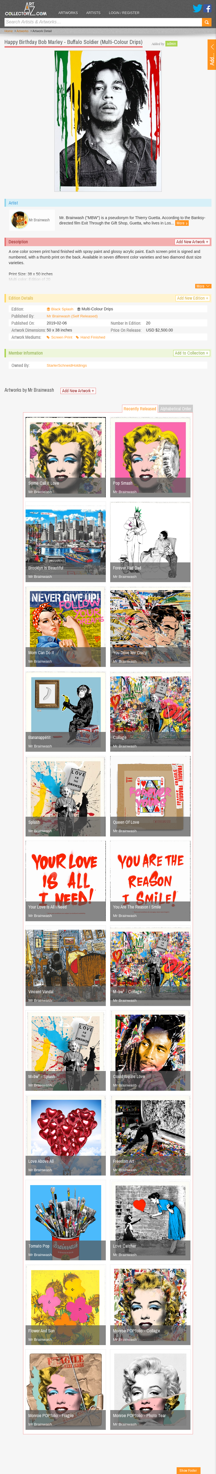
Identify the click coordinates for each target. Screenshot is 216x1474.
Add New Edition (192, 299)
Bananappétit (39, 739)
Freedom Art (123, 1162)
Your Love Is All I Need (47, 908)
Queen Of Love (126, 823)
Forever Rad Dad (127, 569)
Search (207, 22)
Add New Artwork (192, 243)
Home (8, 31)
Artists (96, 13)
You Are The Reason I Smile (137, 908)
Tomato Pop (39, 1247)
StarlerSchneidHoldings (67, 366)
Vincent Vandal (40, 993)
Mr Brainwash (40, 493)
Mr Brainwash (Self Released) (73, 317)
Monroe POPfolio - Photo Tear (139, 1417)
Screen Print (62, 338)
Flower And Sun (41, 1332)
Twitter (197, 8)
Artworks (70, 13)
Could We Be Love (129, 1078)
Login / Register (126, 13)
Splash (34, 823)
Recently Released (140, 410)
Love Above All (41, 1162)
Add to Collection (191, 354)
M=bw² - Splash (41, 1078)
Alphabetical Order (175, 410)
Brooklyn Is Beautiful (45, 569)
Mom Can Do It (41, 654)
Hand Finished (93, 338)
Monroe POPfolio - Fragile (51, 1417)
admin (171, 43)
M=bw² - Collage (127, 993)
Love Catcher (124, 1247)
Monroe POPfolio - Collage (136, 1332)
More (198, 223)
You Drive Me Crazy (130, 654)
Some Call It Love (43, 484)
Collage (120, 739)
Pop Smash (122, 484)
